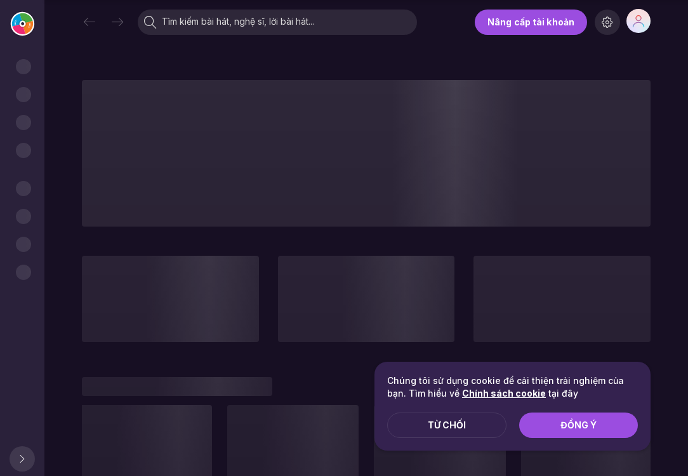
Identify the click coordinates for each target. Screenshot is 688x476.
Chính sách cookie (504, 393)
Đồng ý (578, 425)
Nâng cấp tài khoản (530, 22)
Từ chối (447, 425)
